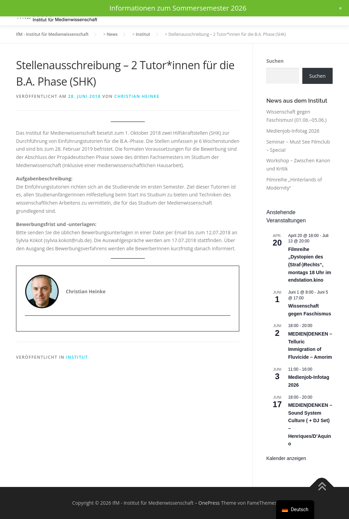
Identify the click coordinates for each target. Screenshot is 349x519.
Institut (77, 357)
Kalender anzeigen (286, 458)
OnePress (209, 503)
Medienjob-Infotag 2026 (292, 131)
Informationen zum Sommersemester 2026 (177, 8)
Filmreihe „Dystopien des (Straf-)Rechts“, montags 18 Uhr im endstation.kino (309, 265)
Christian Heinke (137, 96)
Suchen (275, 61)
